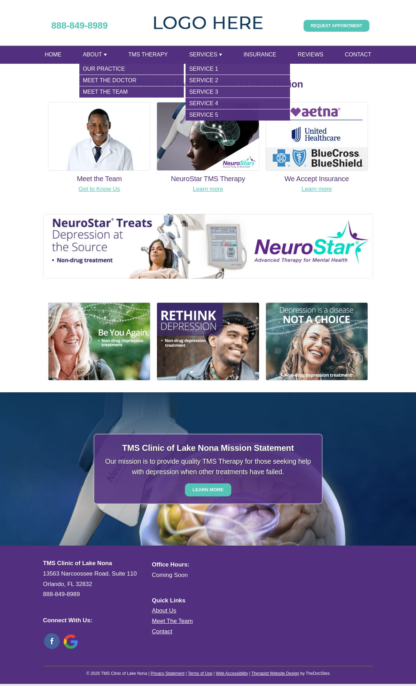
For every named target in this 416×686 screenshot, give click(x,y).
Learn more (208, 189)
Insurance (260, 54)
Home (53, 54)
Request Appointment (336, 25)
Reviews (310, 54)
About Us (164, 610)
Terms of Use (200, 673)
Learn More (208, 489)
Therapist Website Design (275, 673)
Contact (358, 54)
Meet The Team (172, 621)
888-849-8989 (80, 25)
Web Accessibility (232, 673)
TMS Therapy (148, 54)
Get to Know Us (99, 189)
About (92, 54)
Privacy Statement (167, 673)
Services (203, 54)
